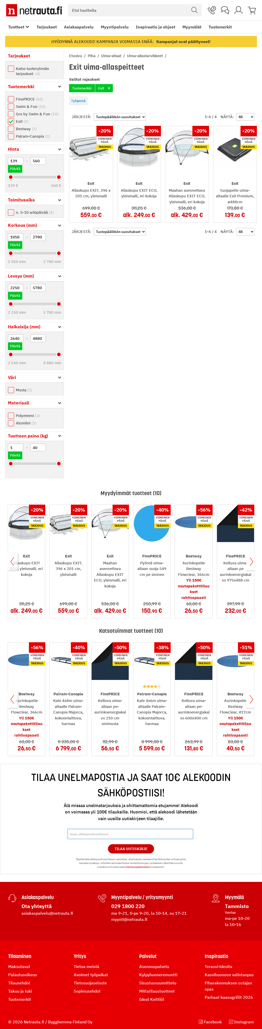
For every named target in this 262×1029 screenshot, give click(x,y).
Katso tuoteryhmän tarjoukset (32, 71)
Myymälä (234, 897)
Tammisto (237, 906)
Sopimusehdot (87, 991)
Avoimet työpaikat (91, 974)
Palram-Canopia (33, 136)
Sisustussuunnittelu (157, 982)
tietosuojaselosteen (138, 867)
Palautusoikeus (22, 974)
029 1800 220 (128, 906)
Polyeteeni (28, 415)
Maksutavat (19, 966)
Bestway (26, 128)
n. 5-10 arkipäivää (35, 212)
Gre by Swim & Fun (37, 113)
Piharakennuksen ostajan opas (228, 986)
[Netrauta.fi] (34, 10)
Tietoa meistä (86, 966)
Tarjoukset (47, 26)
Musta (24, 390)
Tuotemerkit (220, 26)
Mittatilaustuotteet (157, 991)
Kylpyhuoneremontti (158, 974)
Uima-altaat (111, 55)
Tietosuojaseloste (90, 982)
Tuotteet (16, 26)
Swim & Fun (31, 106)
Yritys (80, 956)
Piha (92, 55)
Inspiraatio (216, 956)
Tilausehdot (19, 982)
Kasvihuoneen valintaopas (229, 974)
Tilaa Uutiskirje (131, 849)
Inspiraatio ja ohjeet (155, 26)
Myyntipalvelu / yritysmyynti (142, 897)
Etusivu (76, 55)
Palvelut (148, 956)
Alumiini (26, 423)
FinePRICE (29, 99)
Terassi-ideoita (218, 966)
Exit (22, 121)
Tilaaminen (19, 956)
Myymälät (191, 26)
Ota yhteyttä (36, 906)
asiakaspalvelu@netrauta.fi (47, 913)
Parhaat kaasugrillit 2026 (229, 997)
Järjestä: (81, 116)
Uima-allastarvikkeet (145, 55)
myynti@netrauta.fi (129, 919)
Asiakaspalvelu (79, 26)
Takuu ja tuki (20, 991)
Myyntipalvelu (115, 26)
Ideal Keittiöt (151, 999)
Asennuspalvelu (154, 966)
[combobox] (135, 10)
